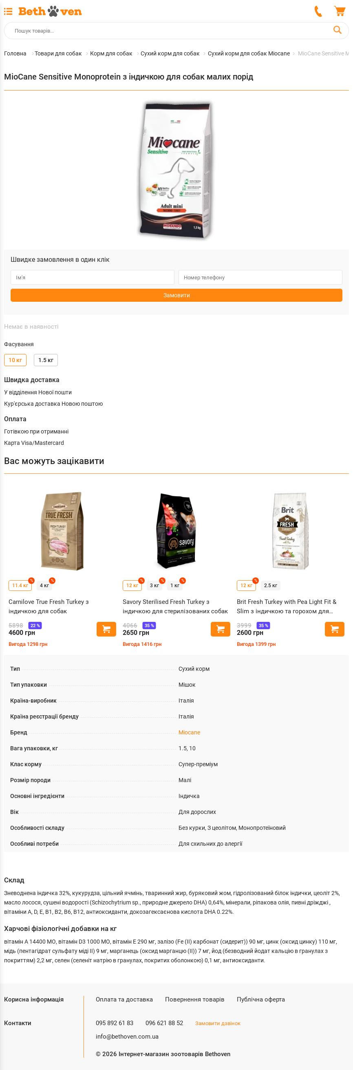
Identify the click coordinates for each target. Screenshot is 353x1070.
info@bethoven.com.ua (127, 1036)
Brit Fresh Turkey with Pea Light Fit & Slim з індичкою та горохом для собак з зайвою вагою (286, 607)
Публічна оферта (261, 999)
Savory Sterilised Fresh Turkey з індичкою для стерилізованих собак (175, 606)
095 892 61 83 (114, 1023)
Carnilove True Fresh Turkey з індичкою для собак (49, 606)
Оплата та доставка (124, 999)
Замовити (176, 295)
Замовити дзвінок (217, 1023)
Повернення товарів (195, 999)
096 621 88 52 (164, 1023)
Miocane (189, 732)
